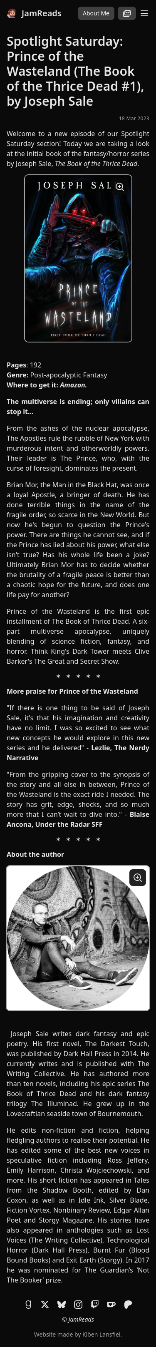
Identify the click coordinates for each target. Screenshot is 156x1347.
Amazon (72, 384)
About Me (96, 13)
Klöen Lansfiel (101, 1334)
